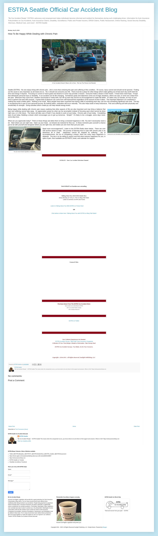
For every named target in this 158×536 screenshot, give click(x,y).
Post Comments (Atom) (21, 429)
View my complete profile (24, 441)
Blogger (105, 527)
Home (74, 426)
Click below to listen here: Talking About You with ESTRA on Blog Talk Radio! (74, 213)
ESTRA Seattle (24, 436)
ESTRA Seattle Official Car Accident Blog (62, 9)
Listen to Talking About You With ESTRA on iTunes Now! (67, 206)
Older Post (137, 426)
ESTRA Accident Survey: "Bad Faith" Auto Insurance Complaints (74, 341)
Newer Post (11, 426)
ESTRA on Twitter (74, 321)
